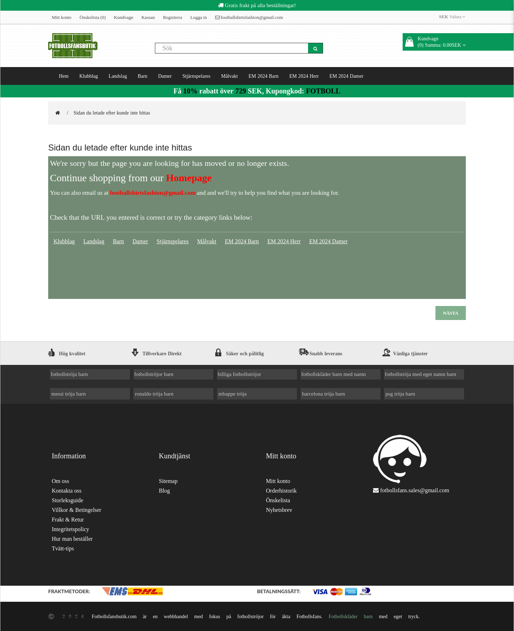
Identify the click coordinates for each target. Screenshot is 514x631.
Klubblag (88, 75)
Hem (64, 75)
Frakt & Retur (68, 519)
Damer (165, 75)
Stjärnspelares (196, 75)
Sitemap (168, 481)
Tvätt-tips (63, 548)
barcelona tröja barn (323, 393)
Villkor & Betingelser (76, 510)
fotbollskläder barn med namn (333, 374)
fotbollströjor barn (153, 374)
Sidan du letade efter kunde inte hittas (112, 112)
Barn (142, 75)
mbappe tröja (232, 393)
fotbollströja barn (69, 374)
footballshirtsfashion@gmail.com (249, 17)
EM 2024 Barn (263, 75)
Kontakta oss (66, 491)
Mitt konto (61, 17)
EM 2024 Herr (304, 75)
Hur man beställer (72, 539)
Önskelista (278, 500)
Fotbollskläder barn (351, 616)
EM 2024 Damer (346, 75)
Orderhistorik (281, 491)
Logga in (198, 17)
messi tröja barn (68, 393)
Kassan (148, 17)
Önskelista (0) (93, 17)
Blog (164, 491)
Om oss (60, 481)
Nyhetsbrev (279, 510)
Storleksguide (67, 500)
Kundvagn (123, 17)
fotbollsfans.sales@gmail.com (414, 490)
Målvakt (229, 75)
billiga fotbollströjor (239, 374)
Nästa (450, 313)
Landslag (118, 75)
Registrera (172, 17)
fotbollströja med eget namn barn (420, 374)
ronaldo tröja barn (154, 393)
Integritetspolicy (70, 529)
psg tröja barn (400, 393)
